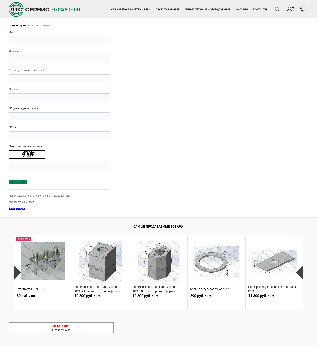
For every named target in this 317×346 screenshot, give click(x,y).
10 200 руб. (87, 296)
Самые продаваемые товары (158, 226)
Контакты (260, 9)
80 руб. (26, 296)
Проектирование (167, 9)
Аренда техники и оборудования (207, 9)
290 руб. (200, 296)
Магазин (242, 9)
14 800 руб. (261, 296)
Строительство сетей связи (130, 9)
